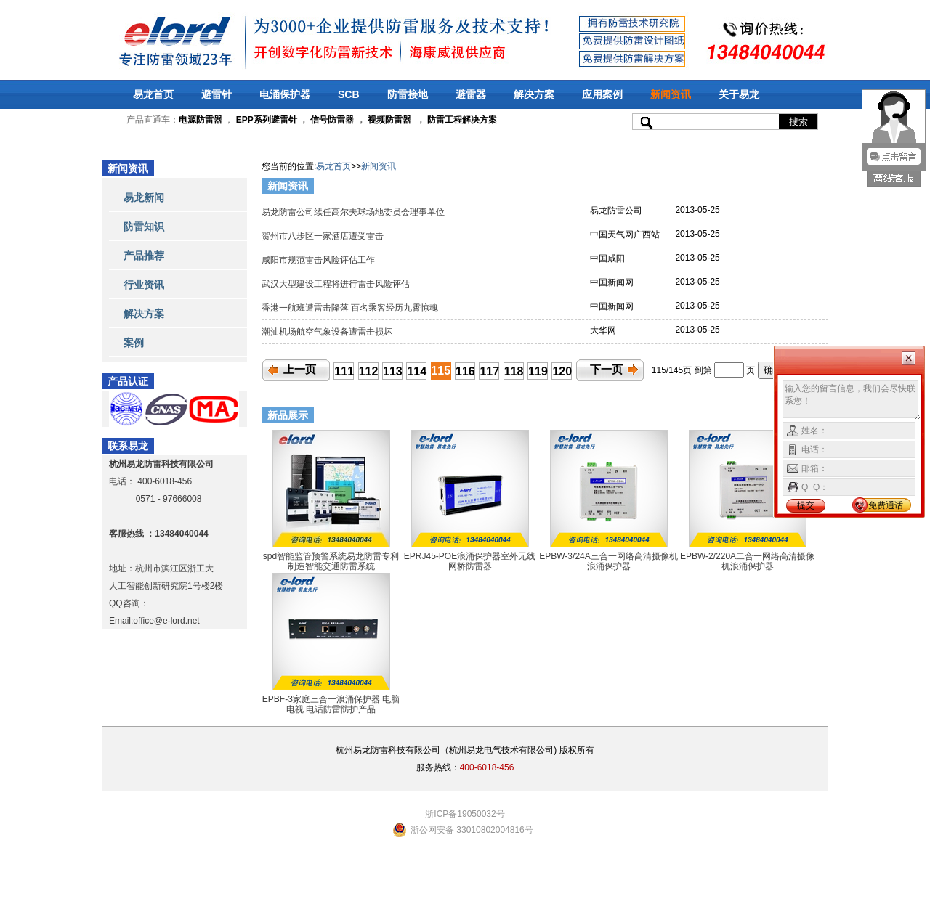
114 (416, 371)
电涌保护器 (284, 94)
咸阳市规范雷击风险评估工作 (321, 260)
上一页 (299, 369)
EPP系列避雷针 (266, 120)
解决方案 (534, 94)
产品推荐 (144, 255)
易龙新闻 (144, 197)
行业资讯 (144, 284)
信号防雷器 (332, 120)
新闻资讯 (670, 94)
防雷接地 (407, 94)
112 (369, 371)
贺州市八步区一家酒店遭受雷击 (325, 236)
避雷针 (216, 94)
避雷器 (471, 94)
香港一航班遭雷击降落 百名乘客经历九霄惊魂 (352, 308)
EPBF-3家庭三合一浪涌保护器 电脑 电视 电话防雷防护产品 (331, 704)
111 (344, 371)
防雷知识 (144, 226)
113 (393, 371)
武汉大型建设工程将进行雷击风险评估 (338, 284)
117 (489, 371)
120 (562, 371)
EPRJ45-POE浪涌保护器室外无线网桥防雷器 (469, 561)
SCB (349, 94)
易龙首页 (153, 94)
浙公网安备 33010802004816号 (472, 830)
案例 (134, 343)
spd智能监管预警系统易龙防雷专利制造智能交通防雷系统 (331, 561)
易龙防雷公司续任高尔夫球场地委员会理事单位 (354, 212)
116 (465, 371)
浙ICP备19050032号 (464, 814)
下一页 (606, 369)
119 (538, 371)
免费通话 (885, 505)
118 (514, 371)
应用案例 (602, 94)
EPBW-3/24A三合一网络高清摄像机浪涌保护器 (608, 561)
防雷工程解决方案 (461, 120)
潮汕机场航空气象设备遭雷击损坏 (328, 332)
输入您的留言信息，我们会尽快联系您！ (852, 400)
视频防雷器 (389, 120)
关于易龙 (739, 94)
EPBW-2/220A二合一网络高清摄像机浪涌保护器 (747, 561)
